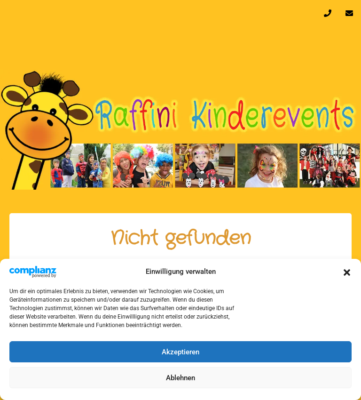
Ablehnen (180, 378)
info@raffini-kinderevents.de (349, 15)
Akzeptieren (180, 352)
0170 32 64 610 (327, 15)
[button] (347, 271)
